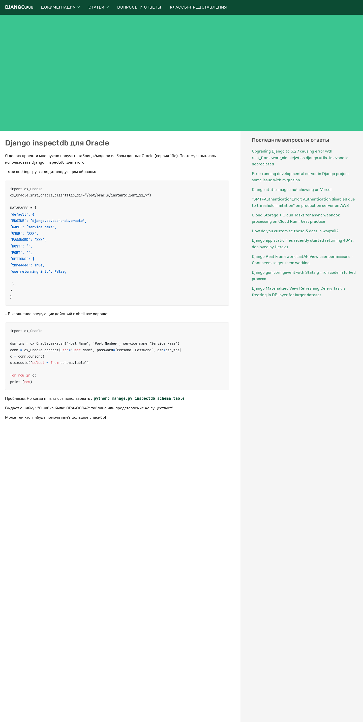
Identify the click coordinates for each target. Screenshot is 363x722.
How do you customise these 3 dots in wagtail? (295, 231)
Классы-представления (198, 7)
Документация (60, 7)
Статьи (98, 7)
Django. (19, 7)
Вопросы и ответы (139, 7)
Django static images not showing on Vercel (291, 189)
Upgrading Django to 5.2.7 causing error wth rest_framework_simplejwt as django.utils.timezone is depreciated (300, 157)
